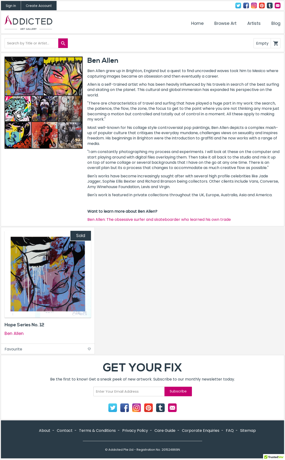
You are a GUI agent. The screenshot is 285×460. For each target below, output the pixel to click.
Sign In (11, 6)
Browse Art (225, 23)
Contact (277, 5)
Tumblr (270, 5)
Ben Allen (14, 333)
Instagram (254, 5)
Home (197, 23)
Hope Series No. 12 (24, 325)
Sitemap (248, 430)
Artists (254, 23)
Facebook (246, 5)
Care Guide (164, 430)
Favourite (48, 349)
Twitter (238, 5)
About (44, 430)
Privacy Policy (135, 430)
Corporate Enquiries (200, 430)
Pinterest (262, 5)
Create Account (39, 6)
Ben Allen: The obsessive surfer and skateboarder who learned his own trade (159, 219)
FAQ (230, 430)
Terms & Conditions (97, 430)
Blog (275, 23)
